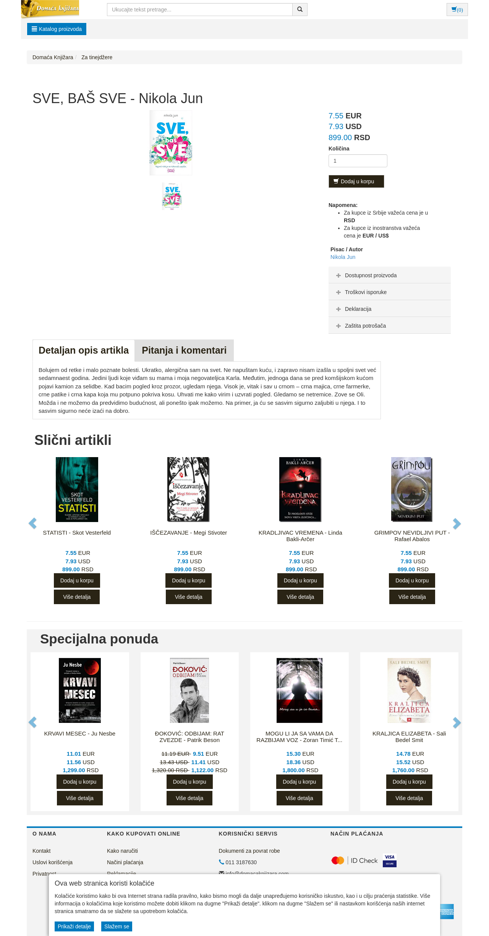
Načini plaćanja (125, 862)
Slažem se (116, 926)
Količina (339, 148)
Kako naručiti (122, 851)
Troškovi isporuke (360, 292)
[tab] (390, 275)
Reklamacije (121, 874)
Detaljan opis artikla (84, 350)
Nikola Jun (342, 257)
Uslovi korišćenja (52, 862)
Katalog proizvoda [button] (57, 29)
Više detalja (77, 597)
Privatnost (44, 874)
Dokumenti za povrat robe (249, 851)
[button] (33, 523)
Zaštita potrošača (360, 326)
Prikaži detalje (74, 926)
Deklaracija (352, 309)
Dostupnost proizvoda (365, 275)
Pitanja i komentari (184, 350)
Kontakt (41, 851)
